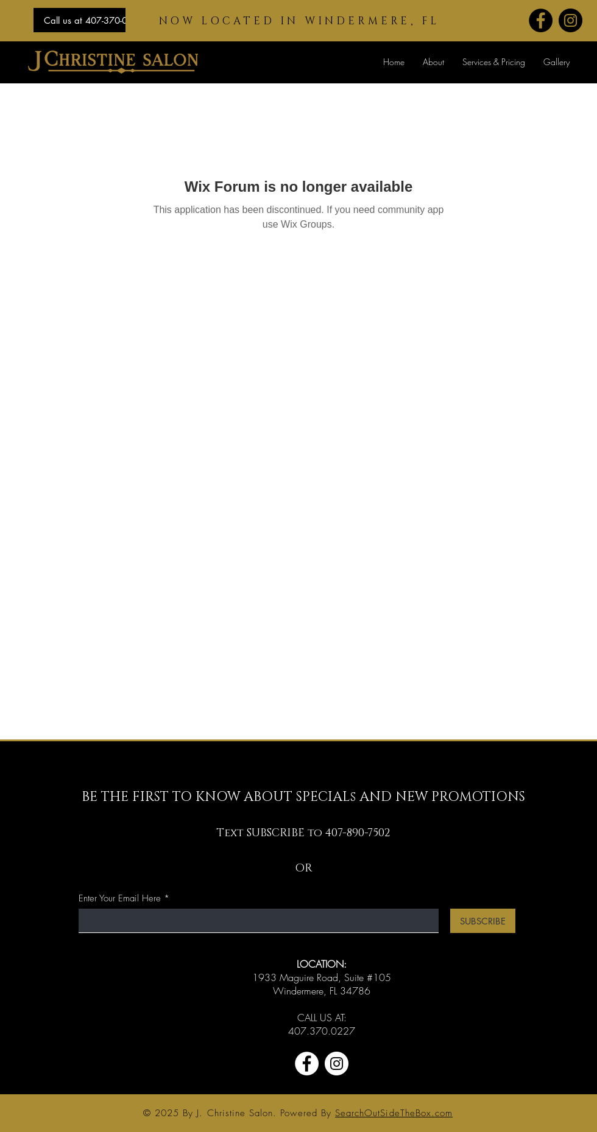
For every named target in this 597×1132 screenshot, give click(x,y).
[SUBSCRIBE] (482, 921)
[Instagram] (570, 20)
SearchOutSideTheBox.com (394, 1113)
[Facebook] (541, 20)
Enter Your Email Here (120, 898)
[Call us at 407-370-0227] (94, 20)
